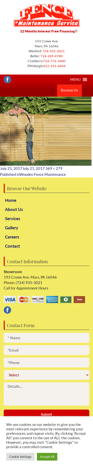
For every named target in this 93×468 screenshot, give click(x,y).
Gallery (11, 227)
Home (10, 200)
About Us (14, 209)
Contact (12, 246)
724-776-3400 (54, 61)
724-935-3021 (53, 51)
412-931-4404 (54, 66)
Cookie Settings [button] (20, 457)
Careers (12, 236)
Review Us (69, 90)
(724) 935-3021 (28, 282)
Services (12, 218)
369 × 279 (53, 168)
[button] (75, 79)
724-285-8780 (51, 56)
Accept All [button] (47, 457)
